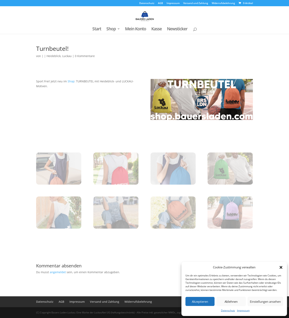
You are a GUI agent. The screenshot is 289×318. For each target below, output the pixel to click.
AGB (160, 3)
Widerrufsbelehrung (223, 3)
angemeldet (58, 272)
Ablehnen (231, 302)
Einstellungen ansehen (265, 302)
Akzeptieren (200, 302)
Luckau (67, 56)
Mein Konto (135, 29)
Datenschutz (228, 310)
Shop (111, 29)
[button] (281, 267)
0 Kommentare (85, 56)
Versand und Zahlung (195, 3)
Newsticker (177, 29)
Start (96, 29)
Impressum (243, 310)
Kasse (156, 29)
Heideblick (54, 56)
